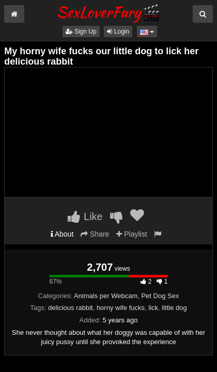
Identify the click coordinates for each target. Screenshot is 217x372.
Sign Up (81, 31)
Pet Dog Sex (160, 296)
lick (153, 308)
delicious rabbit (70, 308)
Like (85, 216)
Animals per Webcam (105, 296)
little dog (174, 308)
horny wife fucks (121, 308)
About (62, 234)
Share (95, 234)
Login (118, 31)
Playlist (131, 234)
